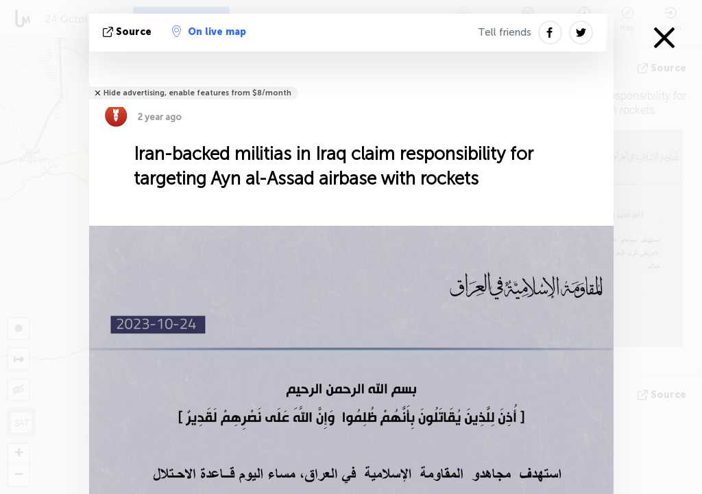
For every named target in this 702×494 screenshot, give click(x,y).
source (129, 32)
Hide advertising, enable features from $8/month (197, 93)
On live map (209, 31)
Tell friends (504, 32)
